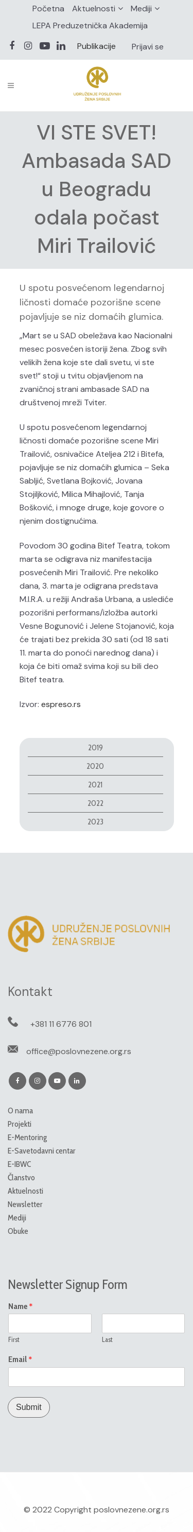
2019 (95, 747)
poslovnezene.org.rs (131, 1509)
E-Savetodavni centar (42, 1151)
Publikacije (96, 46)
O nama (20, 1110)
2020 (95, 766)
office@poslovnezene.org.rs (78, 1051)
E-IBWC (19, 1164)
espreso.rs (61, 704)
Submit (29, 1407)
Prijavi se (148, 46)
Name (20, 1306)
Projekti (19, 1124)
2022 (95, 803)
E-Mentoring (27, 1137)
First (14, 1339)
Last (107, 1339)
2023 (95, 822)
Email (20, 1359)
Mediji (141, 8)
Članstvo (21, 1177)
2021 (95, 784)
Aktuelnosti (93, 8)
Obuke (18, 1231)
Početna (48, 8)
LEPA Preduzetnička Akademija (90, 25)
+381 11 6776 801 (61, 1024)
